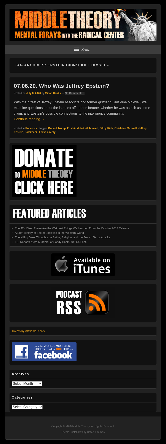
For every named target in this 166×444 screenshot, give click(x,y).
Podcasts (31, 128)
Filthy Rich (106, 128)
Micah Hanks (53, 93)
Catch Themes (96, 432)
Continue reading (29, 119)
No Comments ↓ (75, 93)
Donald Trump (57, 128)
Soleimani (31, 132)
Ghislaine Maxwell (125, 128)
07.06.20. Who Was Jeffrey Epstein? (61, 86)
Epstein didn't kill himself (82, 128)
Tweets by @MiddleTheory (28, 331)
